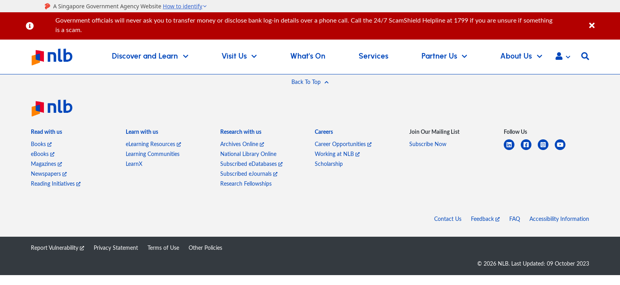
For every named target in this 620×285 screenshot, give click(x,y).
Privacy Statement (116, 247)
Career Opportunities (343, 144)
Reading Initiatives (56, 183)
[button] (563, 57)
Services (373, 56)
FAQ (514, 218)
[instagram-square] (546, 149)
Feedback (485, 218)
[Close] (603, 21)
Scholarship (329, 163)
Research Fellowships (246, 183)
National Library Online (248, 154)
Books (41, 144)
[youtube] (563, 149)
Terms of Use (163, 247)
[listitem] (46, 133)
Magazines (46, 163)
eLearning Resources (153, 144)
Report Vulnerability (57, 247)
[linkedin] (512, 149)
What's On (307, 56)
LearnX (134, 163)
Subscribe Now (427, 144)
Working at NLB (337, 154)
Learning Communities (153, 154)
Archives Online (242, 144)
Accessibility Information (559, 218)
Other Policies (205, 247)
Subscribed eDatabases (251, 163)
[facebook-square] (529, 149)
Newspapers (49, 173)
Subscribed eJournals (249, 173)
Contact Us (447, 218)
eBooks (43, 154)
